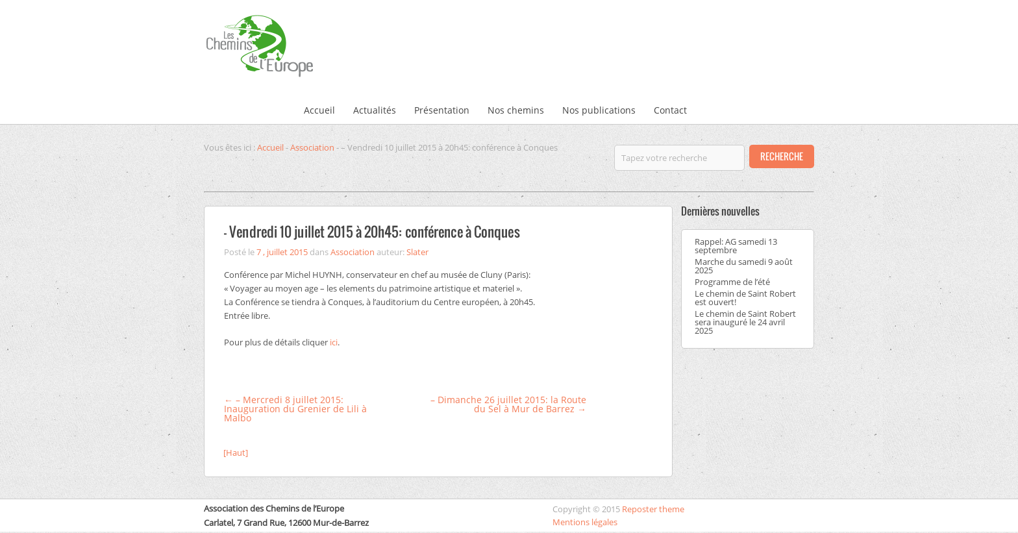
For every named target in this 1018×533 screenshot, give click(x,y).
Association (312, 147)
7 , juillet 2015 (282, 252)
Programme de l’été (732, 282)
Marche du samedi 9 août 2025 (744, 266)
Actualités (374, 110)
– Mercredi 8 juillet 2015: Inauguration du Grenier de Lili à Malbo (295, 408)
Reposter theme (653, 509)
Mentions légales (584, 522)
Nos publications (599, 110)
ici (334, 342)
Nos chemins (516, 110)
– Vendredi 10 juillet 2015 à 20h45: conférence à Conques (372, 231)
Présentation (441, 110)
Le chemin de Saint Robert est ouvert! (745, 298)
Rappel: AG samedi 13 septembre (736, 246)
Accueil (319, 110)
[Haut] (235, 452)
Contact (670, 110)
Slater (417, 252)
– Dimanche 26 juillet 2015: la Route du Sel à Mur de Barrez (508, 404)
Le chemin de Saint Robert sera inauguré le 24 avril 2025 (745, 322)
